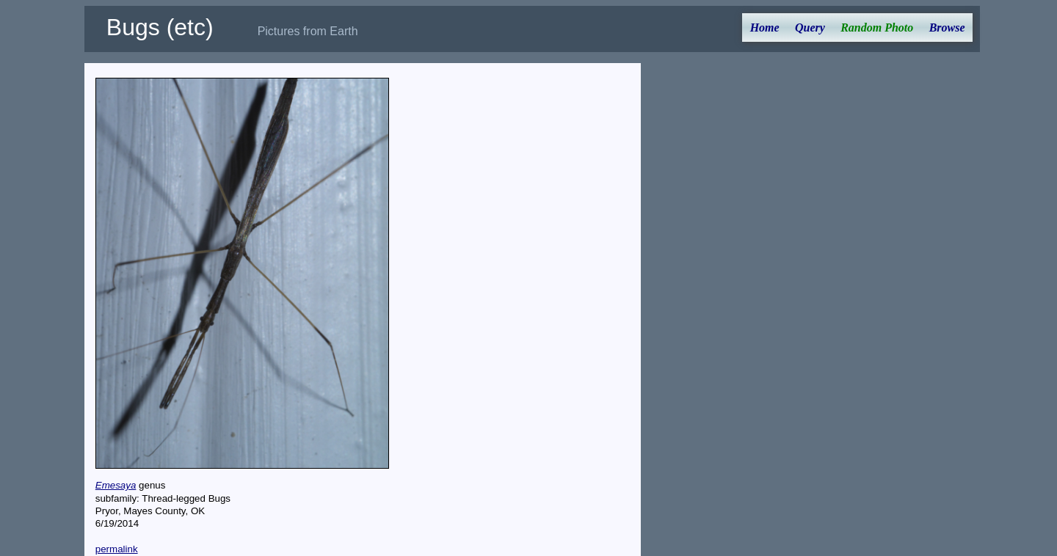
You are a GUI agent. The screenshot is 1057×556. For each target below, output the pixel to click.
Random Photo (876, 27)
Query (810, 27)
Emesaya (116, 485)
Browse (947, 27)
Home (765, 27)
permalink (116, 549)
